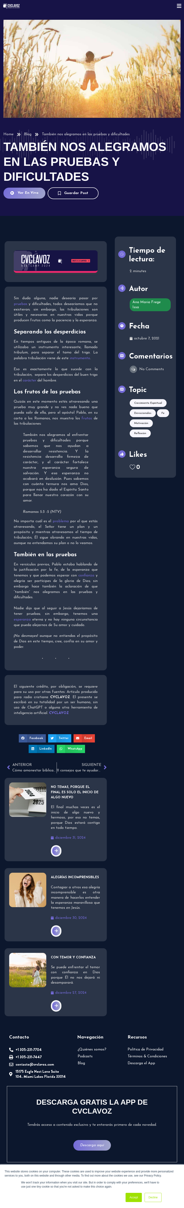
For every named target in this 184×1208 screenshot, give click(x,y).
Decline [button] (153, 1197)
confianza (86, 575)
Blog (27, 134)
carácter (29, 380)
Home (8, 134)
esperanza (22, 619)
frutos (87, 418)
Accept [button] (133, 1197)
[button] (32, 738)
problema (61, 521)
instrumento (80, 358)
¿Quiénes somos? (92, 1049)
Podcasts (85, 1056)
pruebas (20, 304)
